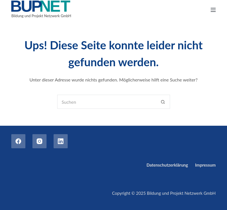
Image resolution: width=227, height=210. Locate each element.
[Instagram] (39, 141)
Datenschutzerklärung (167, 164)
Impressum (205, 164)
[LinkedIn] (61, 141)
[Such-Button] (163, 102)
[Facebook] (18, 141)
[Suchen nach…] (106, 102)
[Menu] (213, 9)
